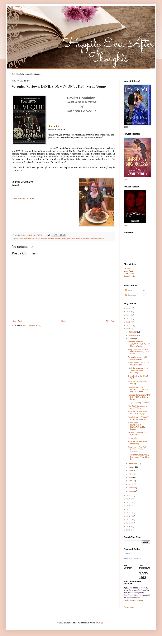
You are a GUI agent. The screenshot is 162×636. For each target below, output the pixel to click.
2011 (129, 523)
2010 (129, 526)
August (132, 467)
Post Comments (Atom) (32, 325)
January (132, 491)
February (132, 488)
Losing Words (133, 438)
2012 (129, 520)
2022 (129, 322)
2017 (129, 502)
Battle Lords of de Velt (26, 239)
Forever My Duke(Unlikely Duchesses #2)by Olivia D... (138, 457)
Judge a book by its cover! (138, 403)
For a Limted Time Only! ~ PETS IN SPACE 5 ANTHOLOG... (138, 449)
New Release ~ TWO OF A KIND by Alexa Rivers (138, 418)
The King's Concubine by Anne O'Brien (138, 407)
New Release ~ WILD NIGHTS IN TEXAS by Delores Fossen (138, 389)
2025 (129, 312)
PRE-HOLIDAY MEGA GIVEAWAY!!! (137, 434)
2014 (129, 513)
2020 (129, 329)
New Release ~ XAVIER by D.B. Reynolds (138, 364)
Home (63, 321)
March (131, 484)
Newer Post (17, 321)
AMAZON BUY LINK (23, 198)
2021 (129, 325)
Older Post (110, 321)
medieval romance (82, 239)
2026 (129, 308)
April (131, 481)
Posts (128, 290)
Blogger (101, 623)
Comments (130, 295)
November (133, 335)
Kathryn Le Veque (68, 239)
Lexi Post (127, 553)
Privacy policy (129, 607)
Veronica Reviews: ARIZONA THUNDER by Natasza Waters (138, 344)
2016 (129, 506)
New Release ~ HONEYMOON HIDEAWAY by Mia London (136, 426)
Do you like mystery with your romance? (137, 358)
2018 (129, 499)
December (133, 332)
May (130, 477)
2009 (129, 530)
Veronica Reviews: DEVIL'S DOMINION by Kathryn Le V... (139, 397)
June (131, 474)
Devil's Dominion (41, 239)
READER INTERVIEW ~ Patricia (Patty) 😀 (137, 413)
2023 (129, 318)
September (133, 463)
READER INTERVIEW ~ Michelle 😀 (137, 443)
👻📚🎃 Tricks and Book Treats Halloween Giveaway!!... (138, 370)
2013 (129, 516)
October (132, 339)
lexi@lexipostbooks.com (133, 600)
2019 (129, 495)
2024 (129, 315)
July (130, 470)
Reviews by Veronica (97, 239)
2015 (129, 509)
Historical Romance (55, 239)
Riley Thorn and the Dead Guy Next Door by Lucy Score (138, 351)
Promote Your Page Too (132, 558)
